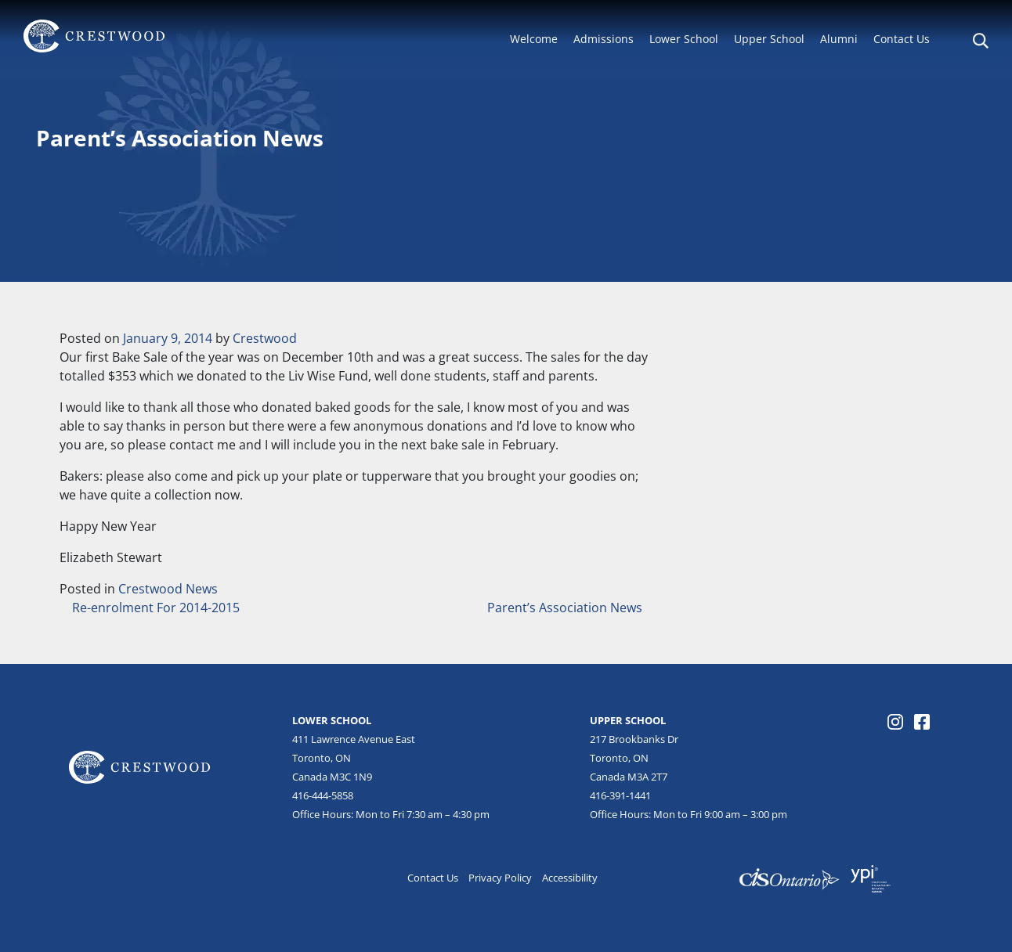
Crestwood (265, 338)
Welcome (534, 38)
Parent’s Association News (566, 607)
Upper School (769, 38)
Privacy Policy (500, 878)
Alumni (839, 38)
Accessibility (570, 878)
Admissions (603, 38)
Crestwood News (168, 588)
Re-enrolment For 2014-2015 (154, 607)
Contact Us (901, 38)
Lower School (683, 38)
